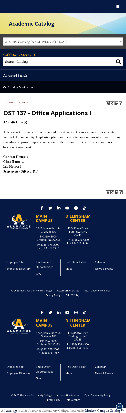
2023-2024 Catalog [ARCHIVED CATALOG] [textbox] (36, 42)
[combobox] (63, 41)
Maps (68, 268)
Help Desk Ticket (75, 262)
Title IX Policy (72, 295)
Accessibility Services (68, 290)
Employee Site (15, 262)
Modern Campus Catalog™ (105, 410)
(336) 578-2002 (50, 245)
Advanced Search (15, 75)
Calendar (100, 262)
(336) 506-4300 (80, 240)
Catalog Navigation (20, 87)
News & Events (104, 268)
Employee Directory (18, 268)
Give (38, 273)
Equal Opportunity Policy (97, 290)
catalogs (11, 410)
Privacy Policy (53, 295)
